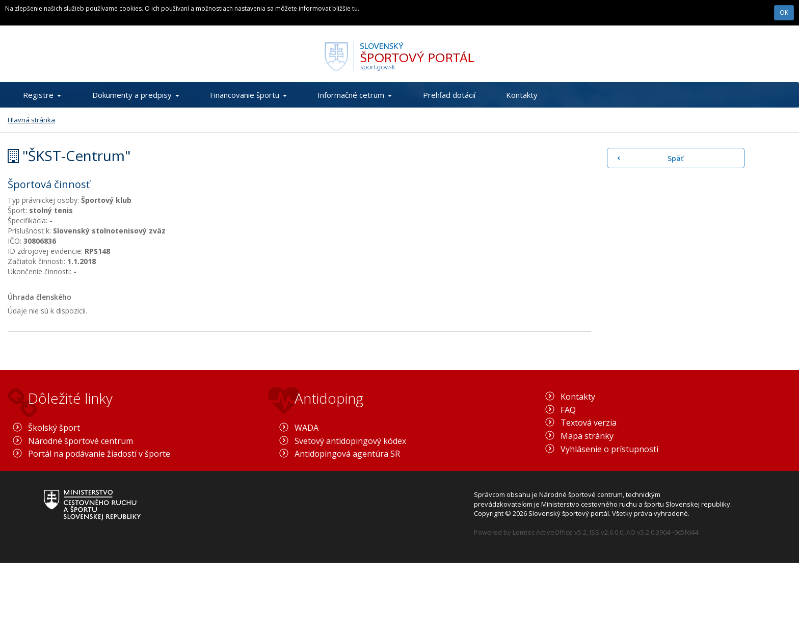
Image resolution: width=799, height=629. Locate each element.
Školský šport (54, 427)
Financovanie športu (248, 95)
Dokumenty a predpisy (135, 95)
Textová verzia (589, 422)
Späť (676, 158)
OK (784, 12)
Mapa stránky (587, 435)
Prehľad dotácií (449, 95)
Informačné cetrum (354, 95)
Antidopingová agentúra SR (347, 453)
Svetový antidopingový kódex (350, 441)
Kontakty (522, 95)
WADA (306, 427)
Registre (42, 95)
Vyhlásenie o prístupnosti (609, 449)
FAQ (568, 409)
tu (355, 8)
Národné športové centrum (80, 441)
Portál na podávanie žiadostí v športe (99, 453)
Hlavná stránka (31, 119)
